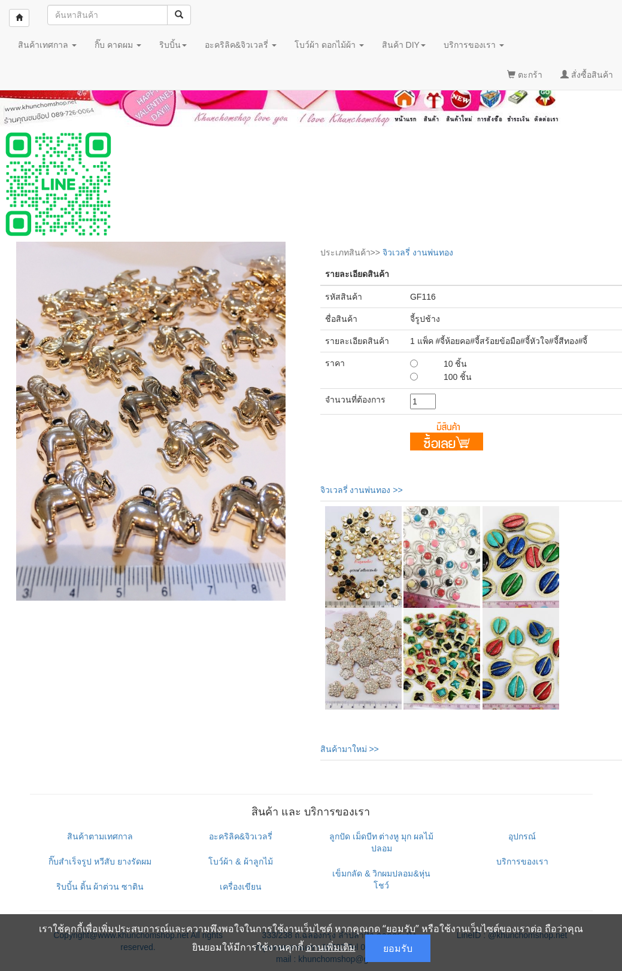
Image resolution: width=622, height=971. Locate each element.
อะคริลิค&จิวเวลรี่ (240, 836)
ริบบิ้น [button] (173, 45)
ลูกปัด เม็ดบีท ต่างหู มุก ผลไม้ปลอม (381, 842)
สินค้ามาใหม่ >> (349, 749)
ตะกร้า (524, 75)
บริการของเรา (522, 861)
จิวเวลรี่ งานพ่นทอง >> (361, 490)
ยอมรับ (397, 948)
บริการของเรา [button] (474, 45)
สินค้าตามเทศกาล (100, 836)
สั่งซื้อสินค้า (586, 75)
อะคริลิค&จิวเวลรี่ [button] (241, 45)
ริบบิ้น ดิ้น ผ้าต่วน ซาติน (100, 886)
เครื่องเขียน (241, 886)
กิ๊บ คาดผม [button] (118, 45)
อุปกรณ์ (522, 836)
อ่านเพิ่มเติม (331, 947)
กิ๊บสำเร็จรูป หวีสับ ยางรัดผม (99, 861)
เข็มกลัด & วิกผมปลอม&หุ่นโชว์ (381, 879)
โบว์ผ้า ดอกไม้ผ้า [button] (329, 45)
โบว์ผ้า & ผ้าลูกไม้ (240, 861)
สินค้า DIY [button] (404, 45)
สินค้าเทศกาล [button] (47, 45)
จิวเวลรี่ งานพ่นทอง (418, 252)
